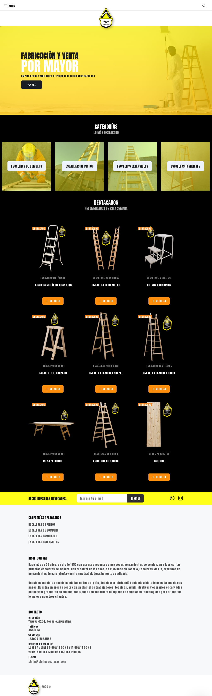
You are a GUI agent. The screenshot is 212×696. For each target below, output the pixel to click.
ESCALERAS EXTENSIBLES (43, 542)
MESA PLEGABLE (53, 461)
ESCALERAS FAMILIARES (106, 366)
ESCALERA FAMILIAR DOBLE (159, 373)
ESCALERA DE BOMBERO (106, 285)
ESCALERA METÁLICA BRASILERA (53, 285)
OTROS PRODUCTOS (52, 366)
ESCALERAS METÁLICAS (52, 278)
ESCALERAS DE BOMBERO (106, 278)
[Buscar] (204, 5)
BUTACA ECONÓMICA (159, 285)
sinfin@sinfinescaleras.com (47, 661)
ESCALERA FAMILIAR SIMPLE (106, 373)
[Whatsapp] (172, 498)
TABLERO (159, 461)
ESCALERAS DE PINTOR (106, 454)
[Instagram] (180, 498)
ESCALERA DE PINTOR (106, 461)
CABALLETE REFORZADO (53, 373)
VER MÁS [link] (32, 84)
